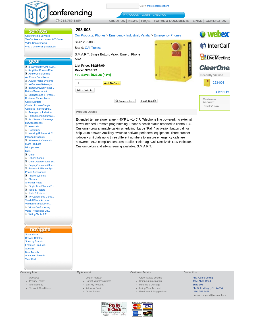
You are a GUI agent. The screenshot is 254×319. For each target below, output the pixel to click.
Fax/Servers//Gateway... (42, 116)
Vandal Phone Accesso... (38, 200)
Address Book (93, 288)
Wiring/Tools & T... (38, 214)
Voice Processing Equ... (38, 210)
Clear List (222, 92)
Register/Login (211, 106)
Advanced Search (35, 255)
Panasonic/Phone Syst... (42, 168)
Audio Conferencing (39, 73)
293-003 (213, 82)
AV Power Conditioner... (38, 77)
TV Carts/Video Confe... (41, 196)
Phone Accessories (35, 172)
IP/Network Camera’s (40, 140)
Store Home (31, 234)
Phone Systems (37, 175)
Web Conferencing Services (40, 46)
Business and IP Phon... (42, 95)
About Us (116, 21)
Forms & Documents (171, 21)
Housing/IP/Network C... (42, 133)
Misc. (28, 151)
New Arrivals (32, 252)
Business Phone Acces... (38, 98)
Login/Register (94, 277)
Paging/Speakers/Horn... (42, 165)
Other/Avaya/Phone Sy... (42, 161)
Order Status (93, 291)
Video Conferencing (36, 43)
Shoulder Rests (33, 182)
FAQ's (145, 21)
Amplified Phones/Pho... (41, 70)
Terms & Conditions (39, 288)
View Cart (30, 259)
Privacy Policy (36, 281)
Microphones (32, 147)
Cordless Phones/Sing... (38, 108)
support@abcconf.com (215, 295)
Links (197, 21)
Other (32, 154)
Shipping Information (150, 281)
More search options (158, 5)
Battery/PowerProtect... (41, 87)
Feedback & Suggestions (153, 291)
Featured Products (35, 245)
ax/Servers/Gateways (40, 84)
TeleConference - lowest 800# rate (44, 39)
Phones (33, 179)
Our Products (84, 35)
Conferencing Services (37, 35)
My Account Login (136, 14)
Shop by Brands (34, 241)
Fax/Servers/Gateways (41, 119)
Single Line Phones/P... (41, 186)
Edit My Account (95, 284)
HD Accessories (34, 122)
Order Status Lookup (150, 277)
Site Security (36, 284)
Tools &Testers (37, 193)
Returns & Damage (149, 284)
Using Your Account (149, 288)
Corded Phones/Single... (38, 105)
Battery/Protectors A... (37, 91)
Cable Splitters (33, 101)
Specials (30, 248)
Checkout (160, 14)
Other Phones (36, 158)
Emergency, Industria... (41, 112)
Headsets (34, 126)
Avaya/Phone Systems (40, 80)
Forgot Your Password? (98, 281)
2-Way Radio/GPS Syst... (42, 66)
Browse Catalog (34, 238)
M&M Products (33, 143)
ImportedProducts (35, 137)
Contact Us (216, 21)
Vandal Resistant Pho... (38, 203)
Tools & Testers (37, 189)
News (133, 21)
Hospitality (34, 130)
